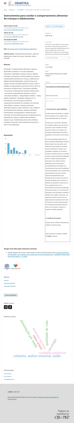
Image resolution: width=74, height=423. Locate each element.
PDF (49, 26)
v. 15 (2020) (20, 10)
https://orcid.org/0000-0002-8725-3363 (13, 43)
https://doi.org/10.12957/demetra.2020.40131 (22, 49)
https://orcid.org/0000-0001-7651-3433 (13, 36)
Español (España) (9, 283)
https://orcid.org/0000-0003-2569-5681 (13, 30)
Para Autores (7, 376)
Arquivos (11, 10)
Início (5, 10)
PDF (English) (59, 26)
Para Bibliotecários (9, 379)
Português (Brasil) (10, 286)
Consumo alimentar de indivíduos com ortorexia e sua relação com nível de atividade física (38, 253)
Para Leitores (7, 374)
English (6, 280)
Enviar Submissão (10, 295)
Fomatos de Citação (52, 58)
